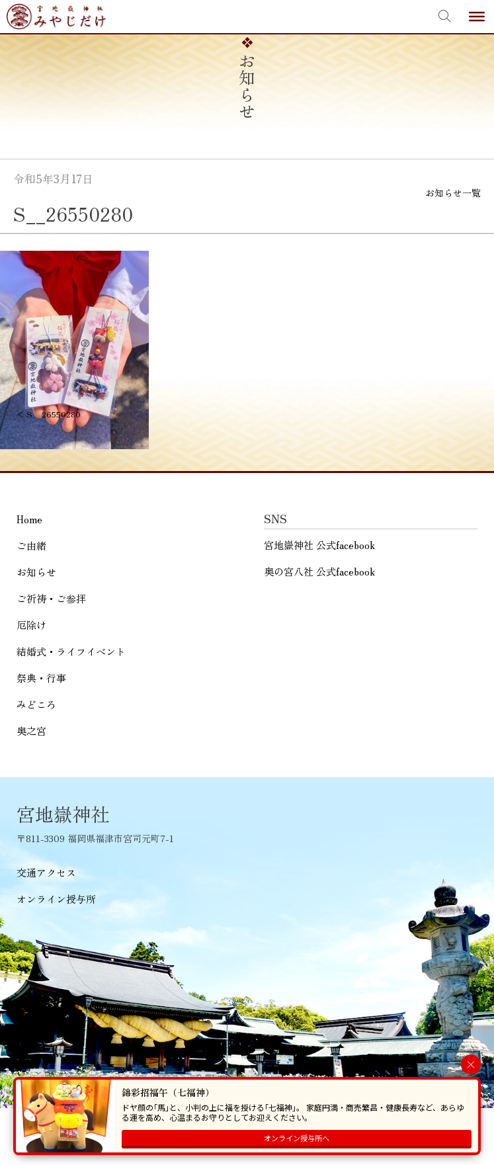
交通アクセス (46, 872)
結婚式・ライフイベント (71, 651)
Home (29, 519)
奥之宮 (31, 731)
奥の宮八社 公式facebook (319, 571)
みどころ (36, 704)
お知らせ (36, 572)
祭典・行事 (41, 678)
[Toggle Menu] (477, 16)
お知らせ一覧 (453, 192)
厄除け (31, 625)
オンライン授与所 (56, 899)
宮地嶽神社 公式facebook (319, 545)
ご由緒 (31, 545)
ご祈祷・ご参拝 (51, 598)
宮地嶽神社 (56, 16)
